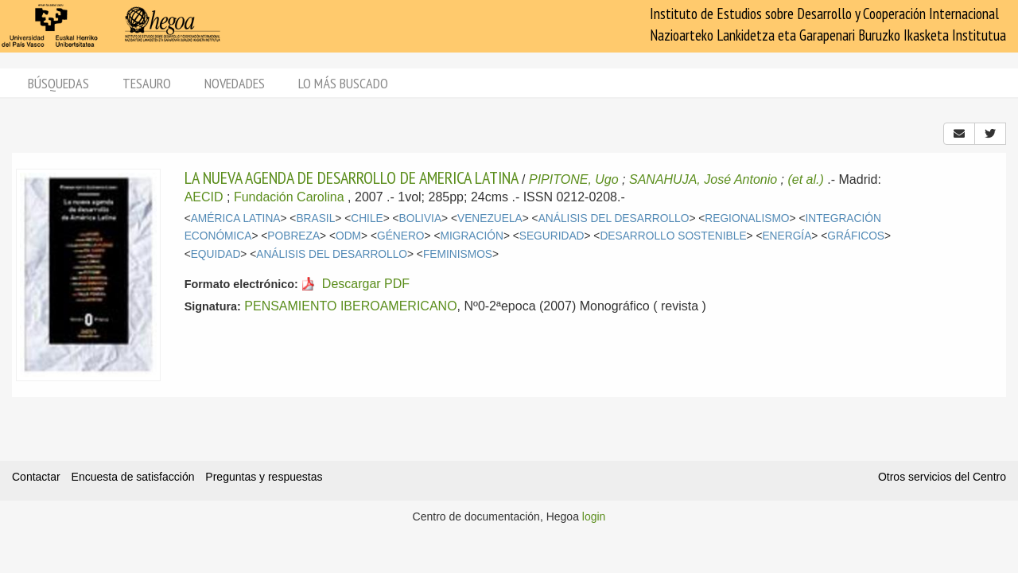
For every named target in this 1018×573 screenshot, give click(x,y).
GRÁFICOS (855, 236)
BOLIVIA (420, 218)
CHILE (367, 218)
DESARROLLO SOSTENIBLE (673, 236)
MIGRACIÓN (471, 236)
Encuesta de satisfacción (133, 476)
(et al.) (805, 179)
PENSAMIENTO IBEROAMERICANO (350, 306)
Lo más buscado (343, 83)
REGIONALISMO (747, 218)
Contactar (36, 476)
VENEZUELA (490, 218)
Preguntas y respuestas (263, 476)
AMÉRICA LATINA (236, 218)
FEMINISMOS (457, 254)
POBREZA (293, 236)
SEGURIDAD (552, 236)
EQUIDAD (216, 254)
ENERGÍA (786, 236)
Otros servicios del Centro (942, 476)
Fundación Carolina (289, 197)
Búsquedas (58, 83)
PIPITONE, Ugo (574, 179)
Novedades (234, 83)
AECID (204, 197)
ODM (348, 236)
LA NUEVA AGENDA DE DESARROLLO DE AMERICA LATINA (352, 177)
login (594, 516)
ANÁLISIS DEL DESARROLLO (614, 218)
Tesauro (146, 83)
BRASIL (315, 218)
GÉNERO (401, 236)
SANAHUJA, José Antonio (703, 179)
